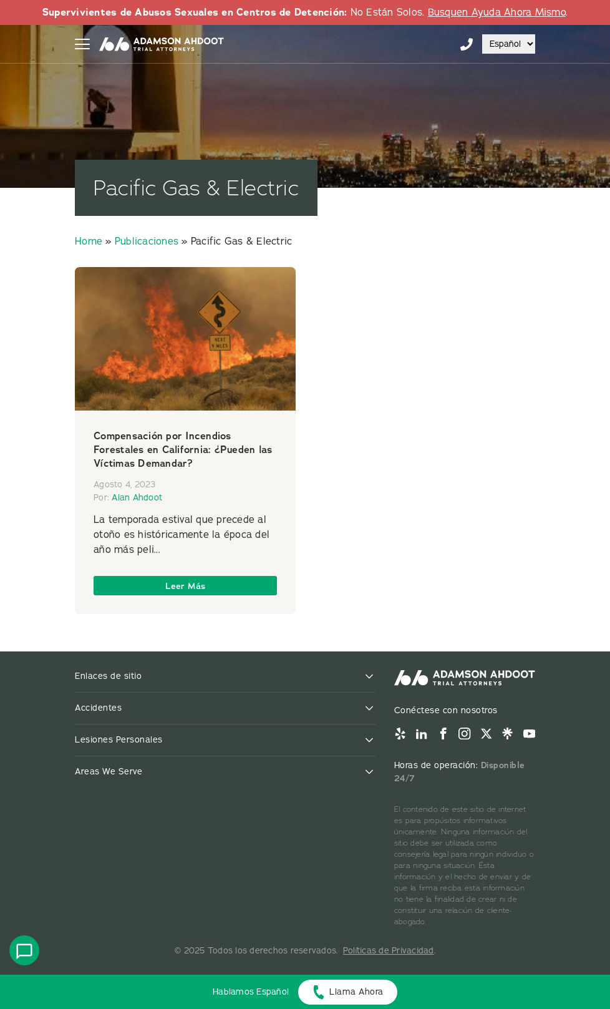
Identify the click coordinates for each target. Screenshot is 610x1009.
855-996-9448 (466, 44)
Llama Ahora (356, 992)
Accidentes (98, 708)
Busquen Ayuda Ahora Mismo (497, 12)
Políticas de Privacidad (388, 951)
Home (88, 241)
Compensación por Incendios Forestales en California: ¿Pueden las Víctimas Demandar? (183, 449)
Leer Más (185, 586)
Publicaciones (146, 241)
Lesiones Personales (119, 740)
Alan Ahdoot (137, 498)
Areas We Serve (108, 771)
